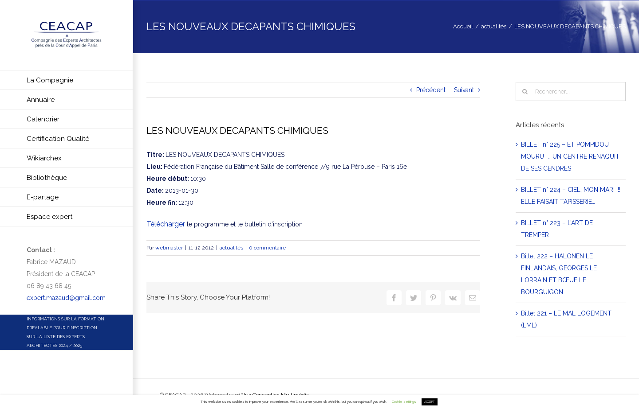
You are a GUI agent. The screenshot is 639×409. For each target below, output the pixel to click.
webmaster (169, 248)
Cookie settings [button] (404, 402)
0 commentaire (267, 248)
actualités (231, 248)
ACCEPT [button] (429, 402)
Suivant (464, 89)
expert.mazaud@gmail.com (66, 297)
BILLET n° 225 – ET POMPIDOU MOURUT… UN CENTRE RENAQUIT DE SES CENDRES (570, 156)
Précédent (431, 89)
